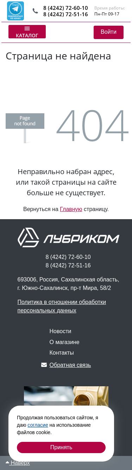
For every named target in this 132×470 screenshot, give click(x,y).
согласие (37, 425)
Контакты (62, 353)
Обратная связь (66, 365)
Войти (109, 32)
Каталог (27, 31)
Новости (60, 331)
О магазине (65, 342)
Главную (71, 209)
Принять (61, 447)
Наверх (18, 463)
